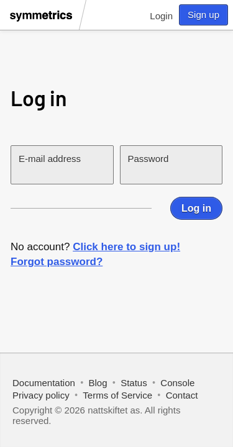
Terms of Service (117, 395)
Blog (98, 382)
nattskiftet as (114, 410)
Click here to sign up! (126, 247)
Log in (196, 208)
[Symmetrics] (43, 23)
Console (177, 382)
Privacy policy (41, 395)
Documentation (43, 382)
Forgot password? (57, 262)
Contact (182, 395)
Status (134, 382)
